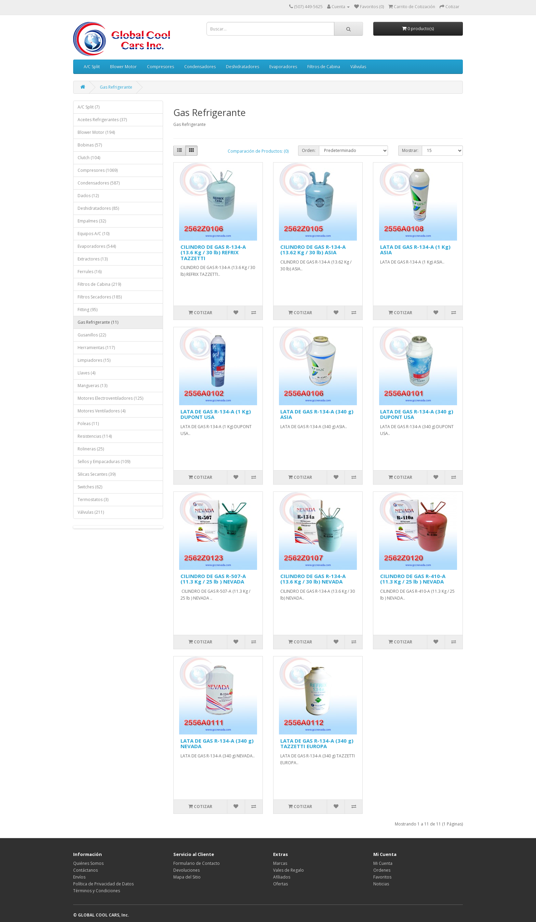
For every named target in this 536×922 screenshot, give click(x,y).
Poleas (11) (88, 423)
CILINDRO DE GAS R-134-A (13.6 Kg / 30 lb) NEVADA (313, 579)
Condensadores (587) (99, 183)
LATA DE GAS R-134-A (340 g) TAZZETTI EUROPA (316, 743)
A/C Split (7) (88, 107)
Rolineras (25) (91, 449)
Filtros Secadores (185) (100, 297)
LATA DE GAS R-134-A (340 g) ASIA (316, 414)
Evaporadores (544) (97, 246)
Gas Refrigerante (116, 87)
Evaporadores (283, 66)
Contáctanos (85, 870)
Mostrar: (410, 150)
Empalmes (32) (92, 221)
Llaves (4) (86, 373)
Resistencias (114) (95, 436)
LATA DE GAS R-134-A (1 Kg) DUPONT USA (215, 414)
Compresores (160, 66)
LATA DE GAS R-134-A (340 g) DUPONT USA (416, 414)
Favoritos (382, 877)
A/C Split (92, 66)
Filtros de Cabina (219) (99, 284)
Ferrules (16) (90, 271)
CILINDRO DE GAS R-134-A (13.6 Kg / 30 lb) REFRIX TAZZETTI (213, 252)
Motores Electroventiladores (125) (110, 398)
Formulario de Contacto (196, 863)
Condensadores (200, 66)
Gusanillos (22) (92, 335)
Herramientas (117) (96, 347)
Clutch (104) (89, 158)
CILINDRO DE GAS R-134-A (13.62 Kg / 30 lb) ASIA (313, 249)
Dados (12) (88, 196)
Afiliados (281, 877)
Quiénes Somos (88, 863)
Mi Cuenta (382, 863)
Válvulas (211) (91, 512)
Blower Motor (123, 66)
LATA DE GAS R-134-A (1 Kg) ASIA (415, 249)
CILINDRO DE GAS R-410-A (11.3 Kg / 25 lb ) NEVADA (412, 579)
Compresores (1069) (98, 170)
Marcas (280, 863)
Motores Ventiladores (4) (101, 411)
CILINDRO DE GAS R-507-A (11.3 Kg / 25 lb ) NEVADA (213, 579)
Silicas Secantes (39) (97, 474)
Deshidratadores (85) (98, 208)
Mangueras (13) (92, 385)
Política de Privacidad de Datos (103, 884)
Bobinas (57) (90, 145)
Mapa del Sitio (187, 877)
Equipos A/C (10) (93, 233)
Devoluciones (186, 870)
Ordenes (381, 870)
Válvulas (358, 66)
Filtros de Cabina (323, 66)
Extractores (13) (93, 259)
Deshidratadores (242, 66)
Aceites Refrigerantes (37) (102, 120)
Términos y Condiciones (96, 891)
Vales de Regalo (288, 870)
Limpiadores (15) (94, 360)
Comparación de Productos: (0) (258, 151)
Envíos (79, 877)
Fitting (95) (87, 309)
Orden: (309, 150)
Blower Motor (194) (96, 132)
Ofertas (280, 884)
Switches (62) (90, 487)
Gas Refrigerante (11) (98, 322)
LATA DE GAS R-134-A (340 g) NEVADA (217, 743)
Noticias (381, 884)
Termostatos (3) (93, 499)
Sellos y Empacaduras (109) (104, 461)
